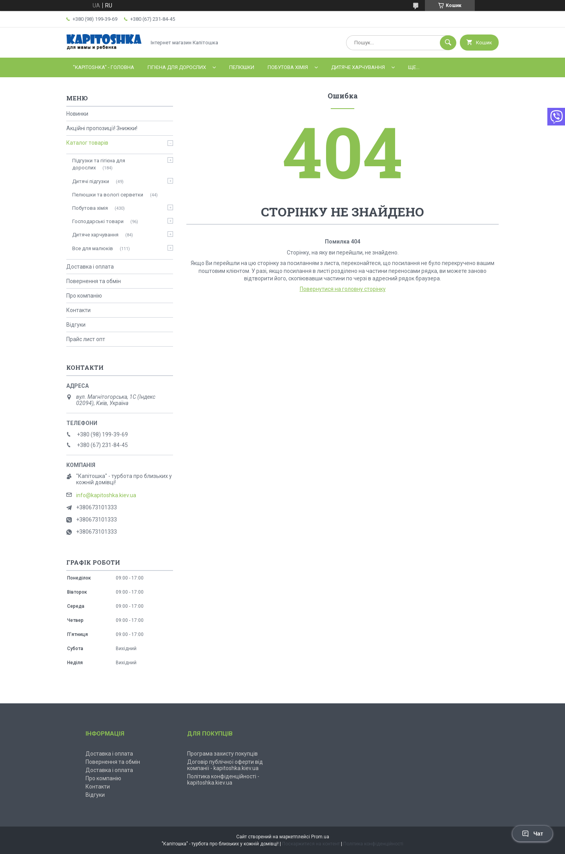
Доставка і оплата (90, 266)
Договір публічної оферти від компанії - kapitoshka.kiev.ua (225, 765)
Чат (532, 833)
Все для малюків (92, 248)
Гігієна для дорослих (177, 67)
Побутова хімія (288, 67)
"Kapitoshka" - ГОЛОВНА (103, 67)
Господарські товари (98, 221)
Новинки (77, 114)
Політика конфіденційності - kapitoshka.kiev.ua (223, 779)
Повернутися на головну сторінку (343, 289)
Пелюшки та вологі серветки (107, 195)
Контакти (78, 310)
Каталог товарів (87, 143)
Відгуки (76, 325)
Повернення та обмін (93, 281)
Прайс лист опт (85, 339)
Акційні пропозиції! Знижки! (101, 128)
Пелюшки (241, 67)
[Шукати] (448, 42)
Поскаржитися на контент (311, 844)
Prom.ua (320, 836)
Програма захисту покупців (222, 753)
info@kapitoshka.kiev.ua (106, 495)
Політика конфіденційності (373, 844)
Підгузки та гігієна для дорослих (98, 164)
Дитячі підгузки (90, 181)
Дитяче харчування (358, 67)
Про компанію (84, 296)
